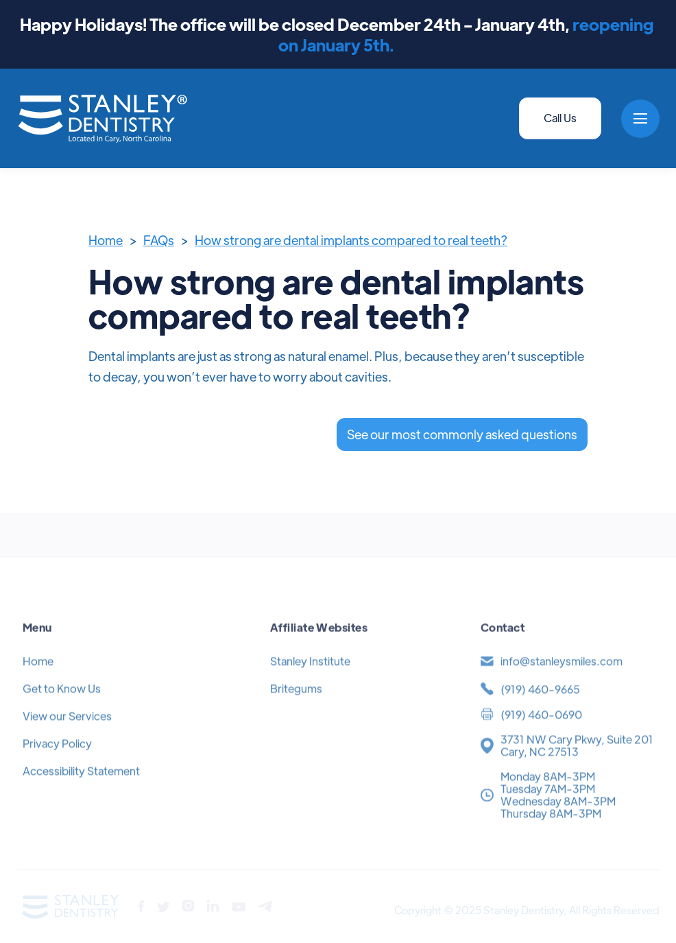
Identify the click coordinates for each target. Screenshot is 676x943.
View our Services (67, 730)
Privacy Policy (57, 758)
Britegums (296, 703)
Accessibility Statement (81, 785)
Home (105, 240)
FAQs (158, 240)
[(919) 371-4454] (567, 704)
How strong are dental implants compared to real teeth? (351, 240)
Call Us (560, 117)
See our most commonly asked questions (462, 434)
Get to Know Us (62, 703)
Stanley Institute (310, 675)
